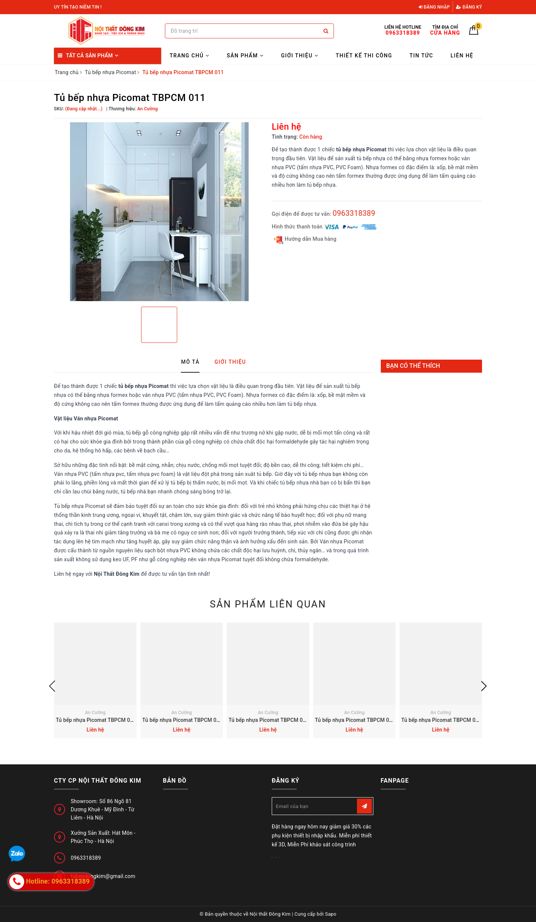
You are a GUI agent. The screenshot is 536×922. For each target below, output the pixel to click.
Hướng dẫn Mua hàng (305, 239)
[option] (159, 211)
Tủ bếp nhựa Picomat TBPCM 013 (269, 720)
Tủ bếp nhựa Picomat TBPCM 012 (355, 720)
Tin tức (421, 56)
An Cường (95, 712)
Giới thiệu (299, 56)
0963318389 (353, 213)
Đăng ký (469, 7)
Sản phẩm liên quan (268, 604)
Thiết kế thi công (364, 56)
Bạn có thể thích (413, 365)
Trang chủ (190, 56)
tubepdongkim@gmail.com (103, 876)
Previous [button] (52, 686)
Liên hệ (462, 56)
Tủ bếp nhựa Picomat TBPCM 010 (441, 720)
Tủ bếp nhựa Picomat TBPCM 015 (96, 720)
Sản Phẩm (245, 56)
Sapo (330, 914)
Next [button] (483, 686)
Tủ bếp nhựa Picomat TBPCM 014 (182, 720)
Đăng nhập (434, 7)
